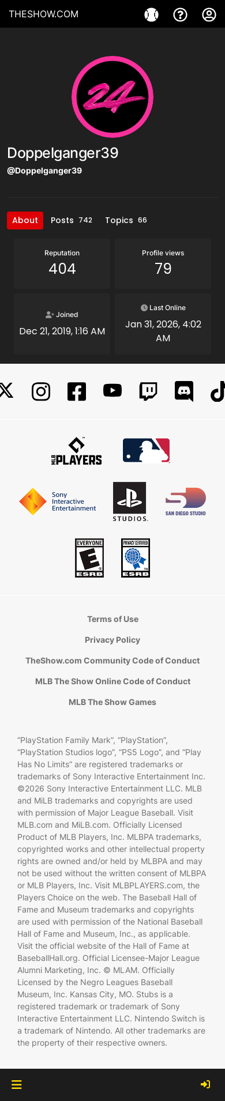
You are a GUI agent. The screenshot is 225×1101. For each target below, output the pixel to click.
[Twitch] (148, 391)
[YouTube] (112, 391)
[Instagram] (41, 391)
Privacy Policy (112, 639)
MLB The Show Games (112, 702)
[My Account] (209, 14)
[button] (16, 1084)
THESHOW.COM (43, 14)
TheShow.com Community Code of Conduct (112, 660)
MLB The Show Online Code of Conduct (112, 681)
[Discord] (184, 391)
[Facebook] (77, 391)
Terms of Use (112, 619)
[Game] (153, 14)
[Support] (181, 14)
